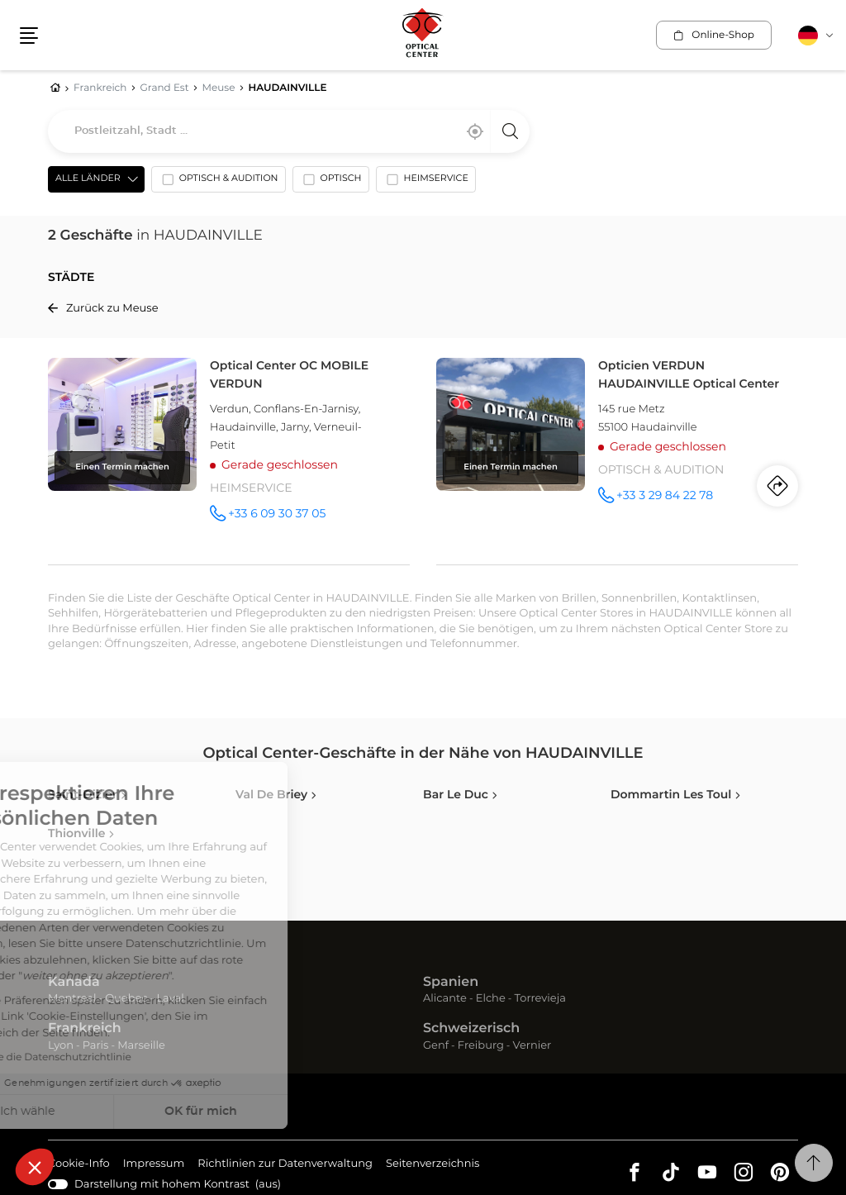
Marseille (141, 1046)
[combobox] (289, 131)
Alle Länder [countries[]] (88, 178)
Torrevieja (540, 999)
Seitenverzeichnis (432, 1164)
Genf (436, 1046)
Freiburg (481, 1046)
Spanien (450, 982)
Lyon (61, 1046)
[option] (218, 182)
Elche (491, 999)
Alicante (445, 999)
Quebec (126, 999)
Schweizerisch (471, 1029)
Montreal (72, 999)
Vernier (532, 1046)
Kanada (74, 982)
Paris (96, 1046)
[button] (35, 1167)
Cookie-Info (79, 1164)
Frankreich (84, 1029)
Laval (169, 999)
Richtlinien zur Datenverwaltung (285, 1164)
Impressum (154, 1164)
